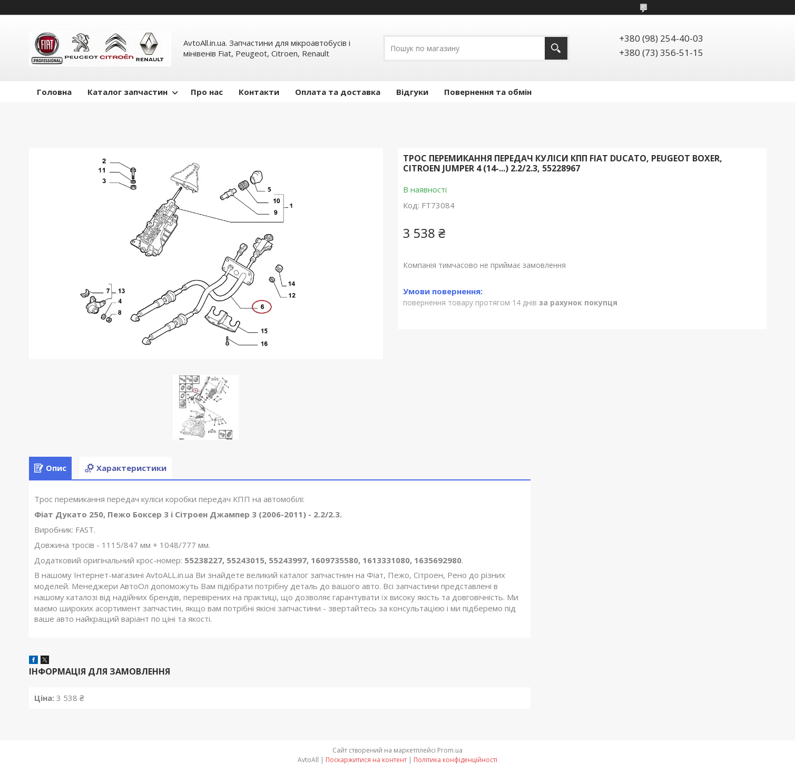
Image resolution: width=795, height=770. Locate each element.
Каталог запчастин (127, 91)
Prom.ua (450, 750)
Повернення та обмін (488, 91)
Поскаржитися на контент (366, 759)
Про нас (207, 91)
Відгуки (412, 91)
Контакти (259, 91)
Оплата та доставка (337, 91)
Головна (54, 91)
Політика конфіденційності (455, 759)
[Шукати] (556, 48)
